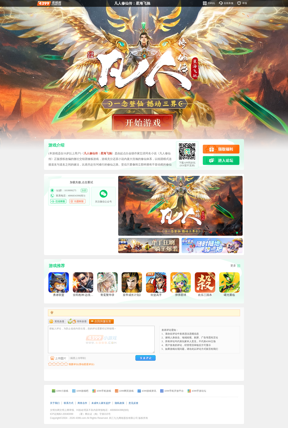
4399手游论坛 (199, 390)
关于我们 (55, 403)
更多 (233, 265)
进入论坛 (221, 160)
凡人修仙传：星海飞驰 (132, 3)
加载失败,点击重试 (81, 182)
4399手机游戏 (104, 390)
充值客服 (77, 201)
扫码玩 (211, 3)
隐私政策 (119, 403)
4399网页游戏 (126, 390)
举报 (244, 3)
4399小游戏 (62, 390)
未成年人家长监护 (101, 403)
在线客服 (228, 3)
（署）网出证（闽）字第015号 (94, 414)
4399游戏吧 (82, 390)
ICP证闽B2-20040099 (61, 414)
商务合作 (82, 403)
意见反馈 (133, 403)
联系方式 (68, 403)
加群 (84, 190)
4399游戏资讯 (149, 390)
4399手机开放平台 (174, 390)
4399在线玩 (49, 3)
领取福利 (221, 149)
